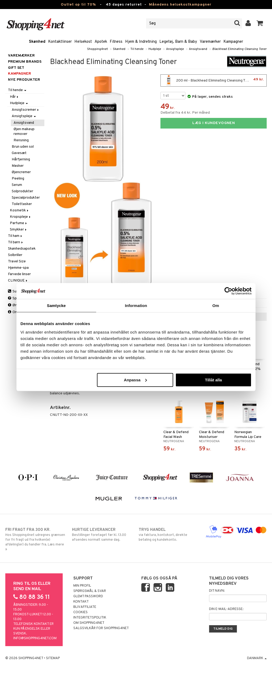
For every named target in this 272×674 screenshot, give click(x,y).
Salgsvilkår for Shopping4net (101, 628)
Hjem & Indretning (141, 41)
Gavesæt (19, 153)
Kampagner (233, 41)
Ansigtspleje (175, 49)
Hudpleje (154, 49)
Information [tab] (136, 305)
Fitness (116, 41)
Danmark (257, 658)
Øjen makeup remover (24, 131)
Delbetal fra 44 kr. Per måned (185, 112)
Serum (17, 185)
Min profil (82, 586)
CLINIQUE (18, 280)
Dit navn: (217, 591)
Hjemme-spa (18, 268)
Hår (14, 97)
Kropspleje (20, 217)
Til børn (16, 242)
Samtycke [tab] (56, 305)
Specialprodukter (26, 197)
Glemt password (88, 596)
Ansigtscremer (26, 110)
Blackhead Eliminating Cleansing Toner (239, 49)
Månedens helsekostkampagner (180, 4)
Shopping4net (97, 49)
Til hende (136, 49)
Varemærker (210, 41)
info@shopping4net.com (35, 638)
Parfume (19, 223)
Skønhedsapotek (22, 248)
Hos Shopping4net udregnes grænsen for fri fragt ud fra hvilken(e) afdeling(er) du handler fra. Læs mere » (35, 539)
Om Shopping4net (88, 623)
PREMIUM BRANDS (24, 61)
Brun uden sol (23, 146)
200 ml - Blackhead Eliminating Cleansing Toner (213, 80)
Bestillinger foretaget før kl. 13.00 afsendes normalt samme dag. (102, 534)
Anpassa (135, 379)
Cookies (80, 612)
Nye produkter (24, 80)
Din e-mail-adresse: (226, 609)
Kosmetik (19, 210)
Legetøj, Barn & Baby (178, 41)
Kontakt (81, 602)
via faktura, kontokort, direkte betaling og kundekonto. (169, 534)
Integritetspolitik (89, 618)
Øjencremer (21, 172)
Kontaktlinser (60, 41)
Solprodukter (22, 191)
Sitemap (53, 658)
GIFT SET (16, 68)
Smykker (18, 229)
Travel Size (17, 261)
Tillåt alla (213, 379)
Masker (18, 166)
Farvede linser (19, 274)
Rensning (21, 140)
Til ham (15, 236)
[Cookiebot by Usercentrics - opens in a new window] (228, 291)
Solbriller (15, 255)
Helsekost (83, 41)
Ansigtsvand (198, 49)
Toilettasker (22, 204)
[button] (259, 23)
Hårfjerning (21, 159)
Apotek (101, 41)
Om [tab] (215, 305)
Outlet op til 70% (78, 4)
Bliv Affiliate (84, 607)
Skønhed (37, 41)
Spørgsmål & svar (89, 591)
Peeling (18, 178)
